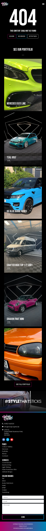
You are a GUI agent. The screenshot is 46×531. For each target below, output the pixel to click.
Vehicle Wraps (7, 472)
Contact (5, 456)
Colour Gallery (7, 447)
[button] (43, 4)
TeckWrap (5, 492)
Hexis (4, 485)
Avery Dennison (7, 483)
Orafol (4, 490)
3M (3, 478)
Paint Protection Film (9, 469)
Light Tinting (6, 467)
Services (5, 449)
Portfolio (5, 451)
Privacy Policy (23, 526)
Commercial (6, 463)
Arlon (4, 481)
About (4, 454)
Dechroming (6, 465)
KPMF (4, 488)
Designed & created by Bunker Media (23, 528)
